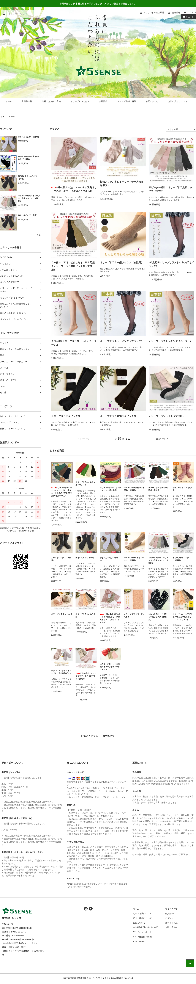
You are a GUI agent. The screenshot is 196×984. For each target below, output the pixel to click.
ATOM (141, 941)
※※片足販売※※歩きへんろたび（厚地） (29, 157)
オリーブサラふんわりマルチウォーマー (85, 483)
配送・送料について (142, 918)
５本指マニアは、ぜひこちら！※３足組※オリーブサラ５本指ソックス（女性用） (73, 266)
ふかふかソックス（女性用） (183, 489)
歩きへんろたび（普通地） (29, 137)
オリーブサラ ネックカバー (61, 615)
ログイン (192, 12)
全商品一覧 (27, 101)
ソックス (13, 117)
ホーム (9, 101)
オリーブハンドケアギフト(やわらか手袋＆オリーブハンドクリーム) (183, 617)
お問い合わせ (152, 101)
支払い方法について (142, 913)
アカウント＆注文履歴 (153, 12)
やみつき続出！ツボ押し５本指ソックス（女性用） (158, 617)
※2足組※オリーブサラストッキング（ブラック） (171, 264)
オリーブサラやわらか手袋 (85, 615)
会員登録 (176, 12)
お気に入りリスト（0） (179, 101)
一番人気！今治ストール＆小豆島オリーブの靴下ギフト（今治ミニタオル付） (74, 189)
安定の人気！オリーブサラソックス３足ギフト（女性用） (86, 676)
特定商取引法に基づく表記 (145, 927)
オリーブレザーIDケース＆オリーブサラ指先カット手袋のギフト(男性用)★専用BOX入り (61, 492)
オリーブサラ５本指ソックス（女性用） (121, 262)
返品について (139, 922)
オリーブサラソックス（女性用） (167, 416)
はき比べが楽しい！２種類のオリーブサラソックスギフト (110, 667)
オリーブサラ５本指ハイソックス (118, 416)
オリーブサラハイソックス (65, 416)
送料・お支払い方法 (51, 101)
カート (188, 17)
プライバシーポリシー (143, 932)
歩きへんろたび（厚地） (28, 215)
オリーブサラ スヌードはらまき (134, 615)
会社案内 (103, 101)
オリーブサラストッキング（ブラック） (121, 341)
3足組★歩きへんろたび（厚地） (27, 177)
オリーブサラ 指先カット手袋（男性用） (158, 489)
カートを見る (171, 922)
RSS (135, 941)
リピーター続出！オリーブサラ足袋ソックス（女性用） (29, 198)
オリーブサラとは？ (79, 101)
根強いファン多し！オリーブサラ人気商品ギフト (121, 183)
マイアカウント (172, 909)
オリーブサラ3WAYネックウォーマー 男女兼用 (110, 489)
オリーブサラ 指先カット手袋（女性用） (134, 489)
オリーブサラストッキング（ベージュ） (170, 341)
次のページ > (162, 438)
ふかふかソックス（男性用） (61, 559)
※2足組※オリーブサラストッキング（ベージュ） (73, 343)
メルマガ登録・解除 (126, 101)
